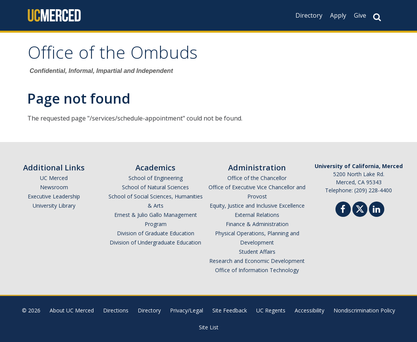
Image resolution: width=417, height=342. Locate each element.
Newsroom (54, 187)
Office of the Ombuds (112, 55)
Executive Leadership (54, 196)
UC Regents (270, 310)
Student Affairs (257, 251)
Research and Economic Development (257, 260)
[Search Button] (377, 17)
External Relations (257, 214)
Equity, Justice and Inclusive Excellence (257, 205)
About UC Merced (72, 310)
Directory (308, 15)
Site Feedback (229, 310)
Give (360, 15)
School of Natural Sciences (155, 187)
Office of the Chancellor (257, 178)
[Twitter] (359, 208)
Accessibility (309, 310)
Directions (115, 310)
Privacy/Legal (186, 310)
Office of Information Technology (257, 270)
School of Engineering (155, 178)
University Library (54, 205)
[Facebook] (343, 210)
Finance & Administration (257, 224)
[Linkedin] (376, 210)
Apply (338, 15)
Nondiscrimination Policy (364, 310)
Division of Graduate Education (155, 233)
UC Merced (54, 178)
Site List (209, 327)
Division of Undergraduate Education (155, 242)
